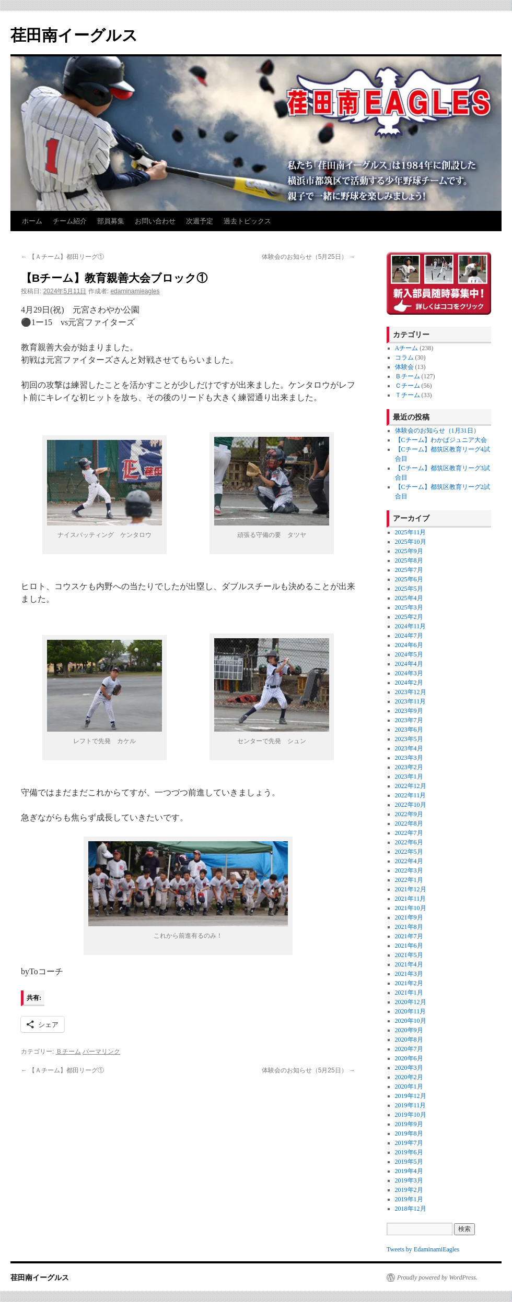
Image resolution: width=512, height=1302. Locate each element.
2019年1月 (409, 1199)
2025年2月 (409, 616)
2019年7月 (409, 1142)
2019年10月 (410, 1114)
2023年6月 (409, 729)
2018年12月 (410, 1208)
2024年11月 (410, 626)
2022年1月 (409, 879)
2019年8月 (409, 1133)
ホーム (32, 221)
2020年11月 (410, 1011)
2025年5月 (409, 588)
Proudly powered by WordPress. (437, 1277)
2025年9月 (409, 551)
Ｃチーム (407, 385)
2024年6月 (409, 645)
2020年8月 (409, 1039)
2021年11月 (410, 898)
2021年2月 (409, 983)
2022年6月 (409, 842)
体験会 (404, 367)
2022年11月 (410, 795)
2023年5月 (409, 739)
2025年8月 (409, 560)
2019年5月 (409, 1161)
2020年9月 (409, 1030)
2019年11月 (410, 1105)
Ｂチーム (68, 1051)
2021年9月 (409, 917)
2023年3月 (409, 757)
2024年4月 (409, 663)
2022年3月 (409, 870)
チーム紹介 (70, 221)
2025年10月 (410, 541)
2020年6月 (409, 1058)
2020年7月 (409, 1049)
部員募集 (110, 221)
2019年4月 (409, 1171)
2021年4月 (409, 964)
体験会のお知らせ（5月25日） (308, 256)
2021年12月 (410, 889)
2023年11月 (410, 701)
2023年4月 (409, 748)
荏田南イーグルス (74, 35)
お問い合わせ (155, 221)
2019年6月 (409, 1152)
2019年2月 (409, 1189)
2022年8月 (409, 823)
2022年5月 (409, 851)
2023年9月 (409, 710)
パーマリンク (101, 1051)
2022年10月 (410, 804)
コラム (404, 357)
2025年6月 (409, 579)
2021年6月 (409, 945)
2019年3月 (409, 1180)
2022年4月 (409, 861)
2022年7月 (409, 833)
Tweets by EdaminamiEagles (423, 1249)
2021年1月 (409, 992)
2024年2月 (409, 682)
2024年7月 (409, 635)
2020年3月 (409, 1067)
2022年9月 (409, 814)
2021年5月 (409, 955)
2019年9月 (409, 1124)
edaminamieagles (134, 291)
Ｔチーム (407, 395)
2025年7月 (409, 570)
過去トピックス (247, 221)
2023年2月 (409, 767)
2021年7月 (409, 936)
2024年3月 (409, 673)
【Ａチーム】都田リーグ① (62, 256)
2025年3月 (409, 607)
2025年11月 (410, 532)
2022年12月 (410, 786)
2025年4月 (409, 598)
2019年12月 (410, 1096)
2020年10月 (410, 1020)
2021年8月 (409, 926)
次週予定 (199, 221)
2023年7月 (409, 720)
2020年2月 (409, 1077)
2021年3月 (409, 973)
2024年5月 (409, 654)
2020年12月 (410, 1002)
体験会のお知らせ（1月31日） (437, 430)
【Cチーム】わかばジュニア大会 (441, 440)
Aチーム (406, 348)
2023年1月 (409, 776)
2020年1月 (409, 1086)
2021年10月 (410, 908)
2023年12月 (410, 692)
